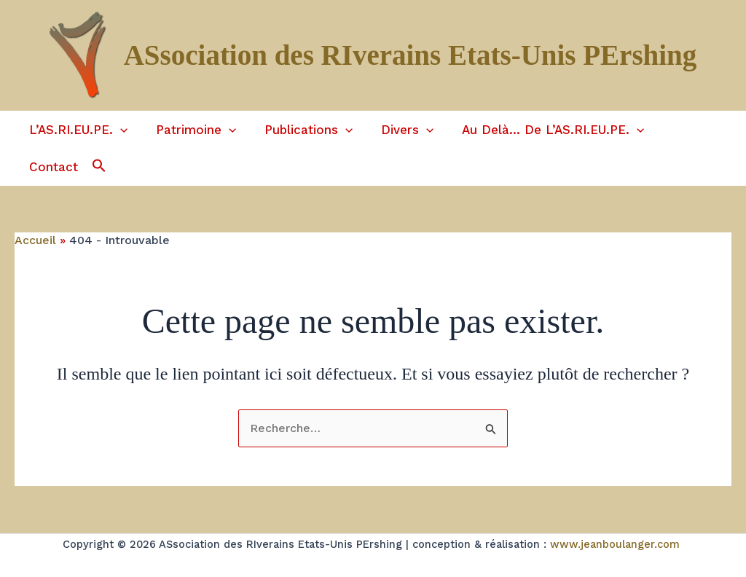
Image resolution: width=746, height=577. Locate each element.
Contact (677, 131)
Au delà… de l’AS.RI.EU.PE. (537, 131)
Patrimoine (190, 131)
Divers (395, 131)
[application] (118, 131)
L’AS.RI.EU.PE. (76, 131)
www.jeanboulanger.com (615, 526)
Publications (299, 131)
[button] (22, 159)
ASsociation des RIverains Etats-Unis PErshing (410, 55)
